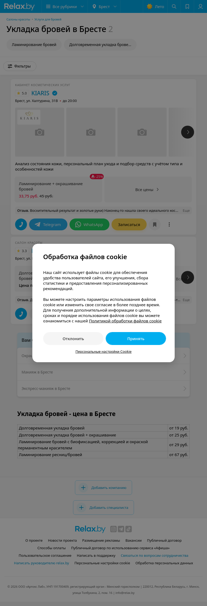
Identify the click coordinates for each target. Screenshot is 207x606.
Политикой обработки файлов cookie (125, 320)
